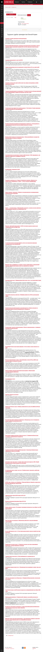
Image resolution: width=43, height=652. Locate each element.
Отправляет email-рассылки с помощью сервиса (23, 4)
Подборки (31, 1)
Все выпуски (24, 29)
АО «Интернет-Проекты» (9, 648)
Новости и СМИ (7, 7)
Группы (24, 1)
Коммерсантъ (14, 7)
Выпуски (17, 1)
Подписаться (11, 14)
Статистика (21, 22)
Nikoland (34, 648)
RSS (15, 17)
